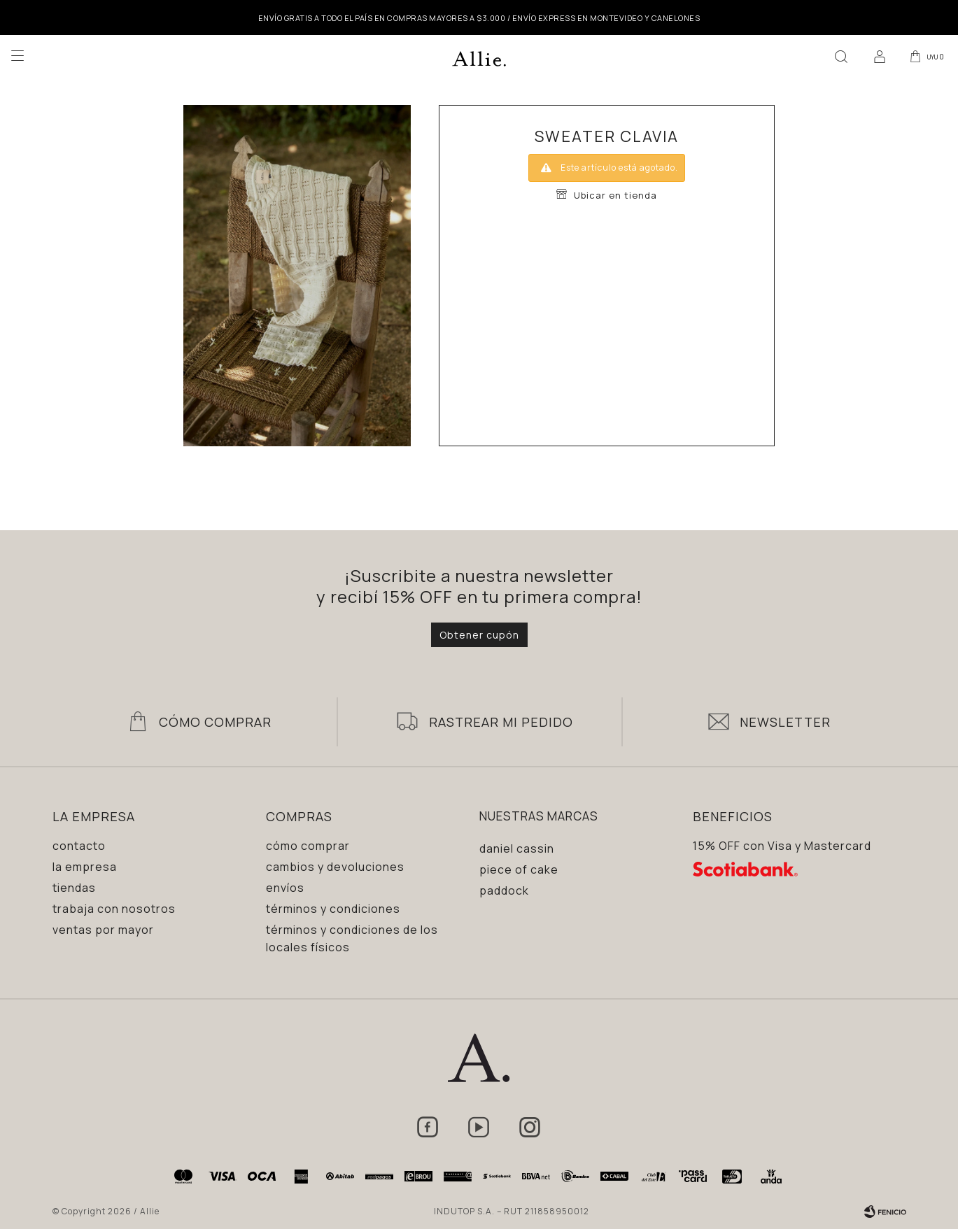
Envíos (285, 887)
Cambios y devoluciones (335, 866)
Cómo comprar (308, 845)
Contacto (79, 845)
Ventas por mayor (103, 929)
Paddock (504, 890)
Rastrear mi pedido (501, 721)
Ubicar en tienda (615, 195)
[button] (838, 56)
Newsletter (785, 721)
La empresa (84, 866)
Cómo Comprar (215, 721)
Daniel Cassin (516, 848)
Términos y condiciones (333, 908)
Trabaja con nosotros (114, 908)
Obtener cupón (479, 634)
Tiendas (74, 887)
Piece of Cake (518, 869)
